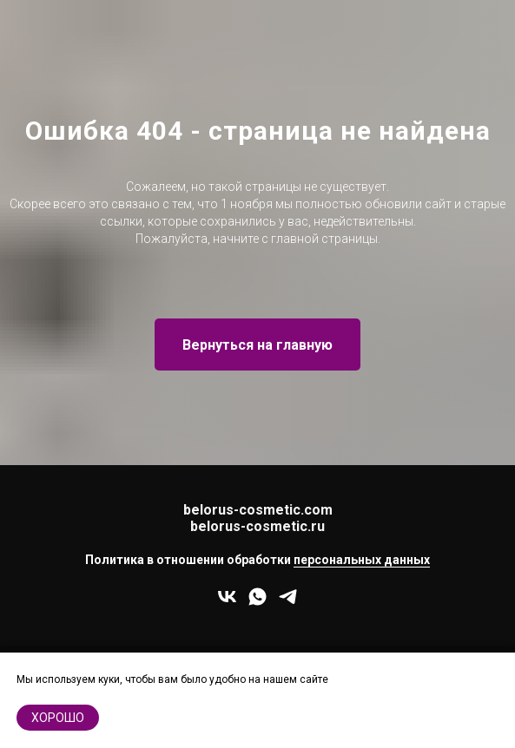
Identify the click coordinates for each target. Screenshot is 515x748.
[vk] (227, 602)
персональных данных (362, 560)
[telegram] (288, 602)
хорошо (57, 718)
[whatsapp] (257, 602)
